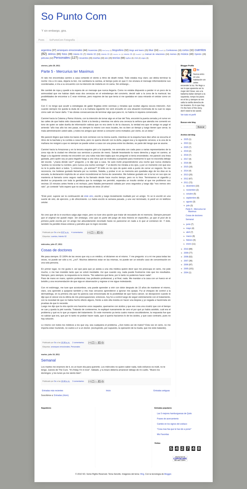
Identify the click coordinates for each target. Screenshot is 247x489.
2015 (186, 167)
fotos (64, 54)
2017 (186, 159)
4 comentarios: (77, 232)
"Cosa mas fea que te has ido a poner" (174, 429)
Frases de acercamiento (168, 419)
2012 (186, 178)
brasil (161, 50)
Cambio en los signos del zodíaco (172, 424)
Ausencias (92, 50)
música (184, 54)
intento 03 (105, 54)
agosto (189, 202)
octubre (189, 194)
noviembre (191, 190)
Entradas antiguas (162, 390)
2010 (186, 249)
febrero (189, 240)
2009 (186, 253)
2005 (186, 268)
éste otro (88, 196)
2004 (186, 272)
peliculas (45, 58)
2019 (186, 151)
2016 (186, 163)
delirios (52, 54)
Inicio (108, 390)
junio (188, 224)
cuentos (200, 50)
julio (188, 205)
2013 (186, 174)
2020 (186, 147)
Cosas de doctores (56, 250)
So (198, 70)
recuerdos (83, 58)
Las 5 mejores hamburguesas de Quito (174, 413)
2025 (186, 139)
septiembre (191, 198)
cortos (185, 50)
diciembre (190, 186)
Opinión (198, 54)
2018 (186, 155)
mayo (189, 228)
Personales (62, 57)
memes (173, 54)
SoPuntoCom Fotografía (62, 40)
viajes (143, 58)
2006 (186, 264)
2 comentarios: (78, 342)
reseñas (96, 58)
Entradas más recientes (52, 390)
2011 (186, 182)
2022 (186, 143)
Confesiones (171, 50)
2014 (186, 171)
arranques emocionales (69, 50)
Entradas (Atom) (61, 395)
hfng (142, 474)
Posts (41, 40)
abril (188, 232)
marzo (189, 236)
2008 (186, 257)
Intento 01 (78, 54)
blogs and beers (136, 50)
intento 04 (117, 54)
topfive (128, 58)
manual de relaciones (155, 54)
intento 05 (128, 54)
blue (151, 50)
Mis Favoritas (163, 434)
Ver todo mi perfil (188, 115)
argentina (46, 50)
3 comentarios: (78, 381)
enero (189, 244)
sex (106, 58)
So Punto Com (74, 16)
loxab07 (139, 54)
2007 (186, 261)
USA (136, 58)
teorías (116, 58)
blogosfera (117, 50)
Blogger (167, 474)
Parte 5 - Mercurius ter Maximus (67, 71)
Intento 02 (91, 54)
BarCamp (105, 50)
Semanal (48, 360)
